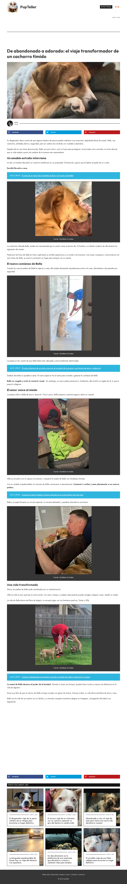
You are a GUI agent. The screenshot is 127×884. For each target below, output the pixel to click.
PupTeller (28, 7)
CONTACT (81, 875)
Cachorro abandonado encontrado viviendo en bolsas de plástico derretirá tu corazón (56, 677)
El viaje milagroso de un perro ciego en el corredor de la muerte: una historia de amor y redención (61, 368)
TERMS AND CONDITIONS (50, 875)
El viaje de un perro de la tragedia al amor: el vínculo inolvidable (47, 175)
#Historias (106, 6)
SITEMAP (74, 875)
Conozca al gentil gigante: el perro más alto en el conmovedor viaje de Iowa (52, 494)
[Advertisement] (63, 32)
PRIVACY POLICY (65, 875)
